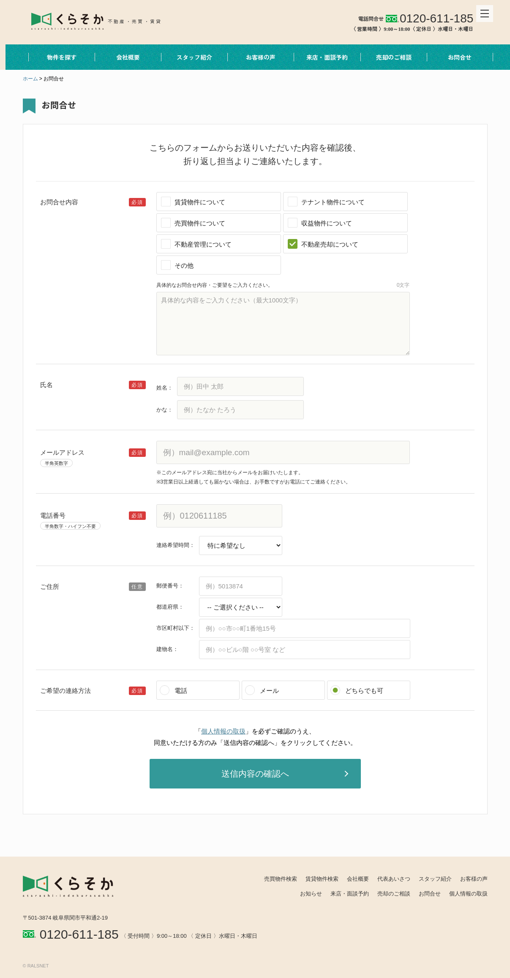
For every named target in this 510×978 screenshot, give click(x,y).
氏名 (46, 384)
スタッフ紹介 (189, 57)
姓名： (164, 388)
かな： (164, 410)
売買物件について (200, 223)
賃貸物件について (200, 202)
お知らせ (311, 893)
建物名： (167, 649)
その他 (184, 265)
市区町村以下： (175, 628)
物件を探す (56, 57)
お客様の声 (255, 57)
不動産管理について (203, 244)
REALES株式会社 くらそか (97, 20)
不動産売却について (329, 244)
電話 (181, 690)
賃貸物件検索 (321, 879)
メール (269, 690)
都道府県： (170, 607)
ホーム (30, 79)
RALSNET (38, 965)
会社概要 (122, 57)
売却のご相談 (388, 57)
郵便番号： (170, 585)
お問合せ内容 (59, 202)
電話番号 (52, 515)
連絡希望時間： (175, 545)
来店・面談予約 (321, 57)
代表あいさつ (393, 879)
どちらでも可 (364, 690)
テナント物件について (333, 202)
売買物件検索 (280, 879)
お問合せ (454, 57)
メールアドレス (62, 452)
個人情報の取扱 (223, 731)
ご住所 (49, 586)
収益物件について (326, 223)
